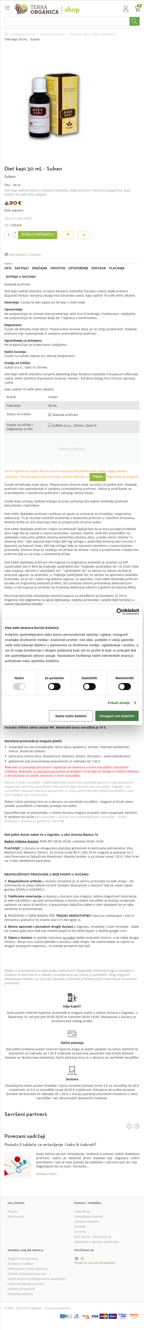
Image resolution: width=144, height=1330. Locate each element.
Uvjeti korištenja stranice (26, 1284)
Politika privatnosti (21, 1289)
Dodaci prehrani (24, 34)
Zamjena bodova (86, 1221)
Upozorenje (78, 268)
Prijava (97, 476)
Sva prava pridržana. (57, 1308)
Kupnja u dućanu (21, 276)
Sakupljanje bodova (88, 1216)
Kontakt (80, 1226)
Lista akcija (82, 1211)
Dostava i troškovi (20, 1263)
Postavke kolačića (20, 1294)
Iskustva (57, 268)
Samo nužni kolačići (71, 716)
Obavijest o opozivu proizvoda (96, 1242)
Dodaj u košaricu (37, 234)
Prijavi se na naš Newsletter (94, 1263)
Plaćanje (116, 268)
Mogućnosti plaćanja (23, 1258)
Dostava (98, 268)
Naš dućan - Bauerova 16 (92, 1236)
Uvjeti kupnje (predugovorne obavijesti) (37, 1279)
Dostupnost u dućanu (25, 254)
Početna (6, 34)
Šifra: (7, 185)
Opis (8, 268)
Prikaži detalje (119, 702)
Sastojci (22, 268)
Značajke (39, 268)
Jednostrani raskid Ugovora (27, 1269)
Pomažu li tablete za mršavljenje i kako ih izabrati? (50, 1144)
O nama (80, 1231)
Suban (10, 176)
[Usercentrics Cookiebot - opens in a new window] (119, 611)
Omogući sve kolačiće (117, 716)
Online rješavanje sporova (27, 1274)
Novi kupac (16, 1216)
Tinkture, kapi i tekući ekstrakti (91, 34)
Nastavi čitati (45, 1174)
